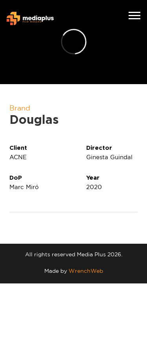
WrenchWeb (86, 271)
